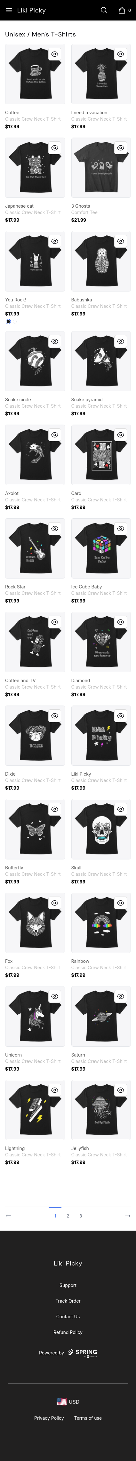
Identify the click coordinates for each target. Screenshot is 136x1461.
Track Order (68, 1301)
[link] (35, 74)
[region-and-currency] (68, 1402)
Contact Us (68, 1316)
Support (68, 1285)
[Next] (126, 1213)
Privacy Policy (49, 1418)
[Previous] (10, 1213)
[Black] (8, 321)
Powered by (68, 1353)
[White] (15, 321)
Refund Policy (68, 1332)
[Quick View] (54, 54)
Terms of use (88, 1418)
